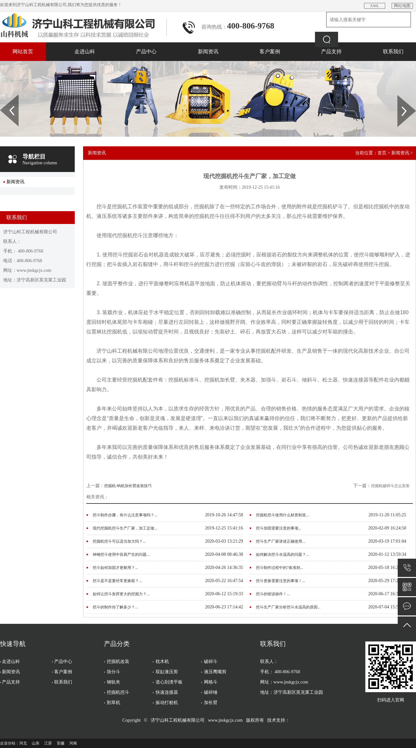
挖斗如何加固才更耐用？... (115, 567)
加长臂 (210, 702)
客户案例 (269, 51)
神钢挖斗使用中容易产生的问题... (121, 554)
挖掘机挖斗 (118, 692)
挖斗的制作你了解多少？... (115, 607)
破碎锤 (210, 692)
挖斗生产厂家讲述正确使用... (280, 541)
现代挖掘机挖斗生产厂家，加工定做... (125, 528)
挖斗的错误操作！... (273, 594)
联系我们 (393, 51)
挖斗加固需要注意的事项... (278, 528)
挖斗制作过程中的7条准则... (279, 567)
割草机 (113, 702)
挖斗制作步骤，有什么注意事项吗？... (125, 515)
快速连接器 (167, 692)
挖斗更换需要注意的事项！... (280, 581)
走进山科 (84, 51)
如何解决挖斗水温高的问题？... (282, 554)
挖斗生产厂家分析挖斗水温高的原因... (288, 607)
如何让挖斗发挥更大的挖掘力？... (121, 594)
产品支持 (331, 51)
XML (374, 5)
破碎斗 (210, 661)
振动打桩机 (167, 702)
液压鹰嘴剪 (215, 671)
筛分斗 (113, 671)
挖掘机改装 (118, 661)
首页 (382, 152)
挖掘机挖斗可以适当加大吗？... (119, 541)
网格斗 (210, 682)
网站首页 (23, 51)
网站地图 (402, 5)
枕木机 (162, 661)
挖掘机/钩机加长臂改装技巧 (127, 486)
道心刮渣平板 (169, 682)
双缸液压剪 (167, 671)
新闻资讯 (208, 51)
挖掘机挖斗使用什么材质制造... (282, 515)
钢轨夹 (113, 682)
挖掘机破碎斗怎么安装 (390, 486)
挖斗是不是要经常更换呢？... (117, 581)
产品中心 (146, 51)
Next (401, 97)
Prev (3, 97)
